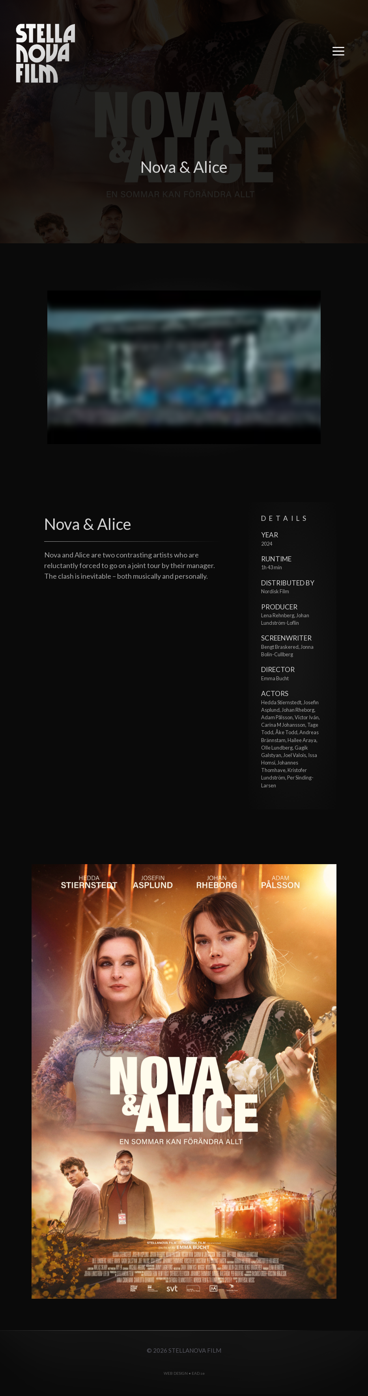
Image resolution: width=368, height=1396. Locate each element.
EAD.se (198, 1373)
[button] (338, 53)
